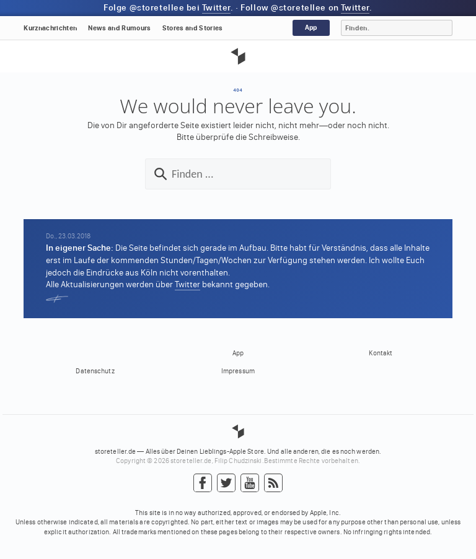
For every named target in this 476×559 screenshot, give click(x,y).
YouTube (250, 483)
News (119, 28)
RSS (273, 483)
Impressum (238, 371)
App (311, 28)
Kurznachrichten (50, 28)
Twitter (216, 7)
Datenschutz (95, 371)
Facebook (203, 483)
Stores (192, 28)
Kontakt (380, 353)
